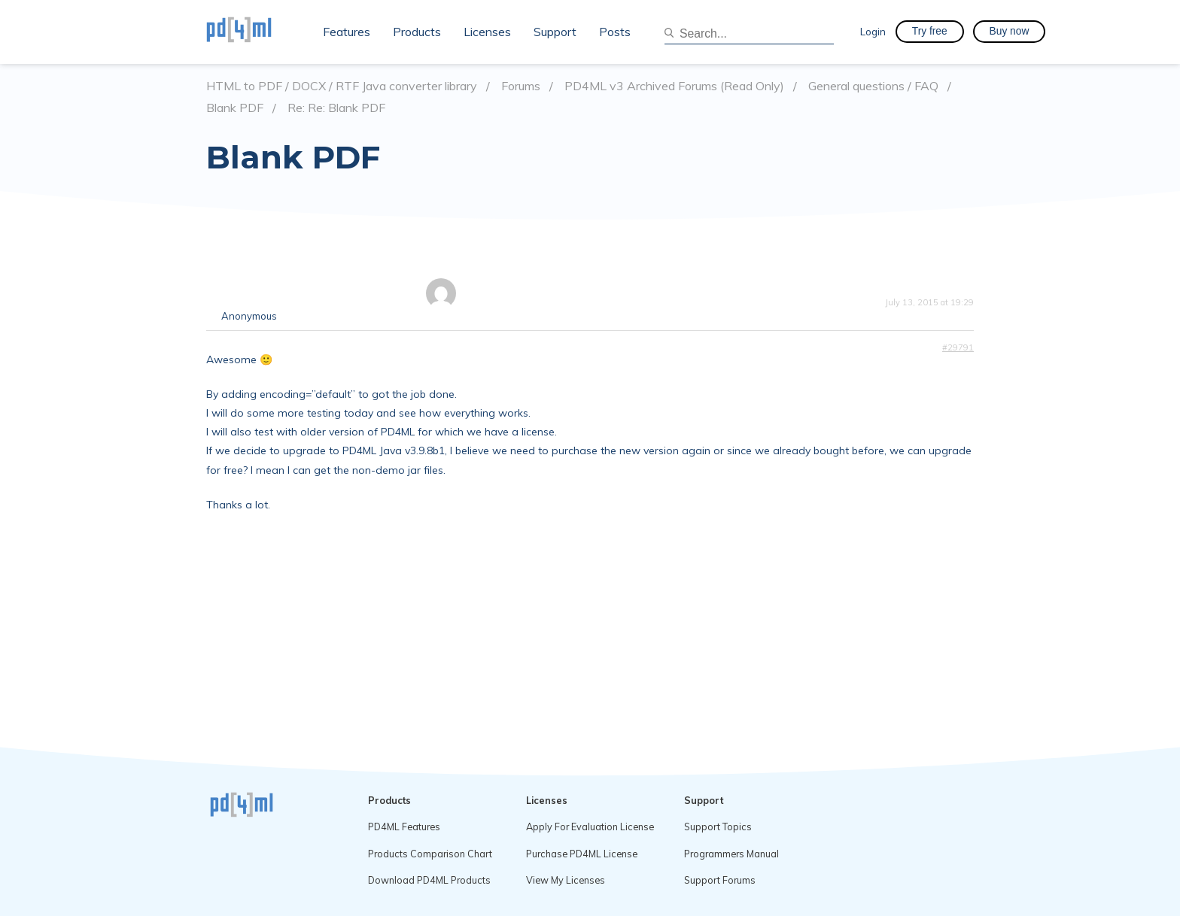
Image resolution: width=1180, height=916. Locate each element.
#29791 (958, 347)
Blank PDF (234, 108)
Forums (520, 86)
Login (873, 31)
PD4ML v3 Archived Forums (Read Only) (674, 86)
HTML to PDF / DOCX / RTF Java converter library (341, 86)
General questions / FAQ (873, 86)
